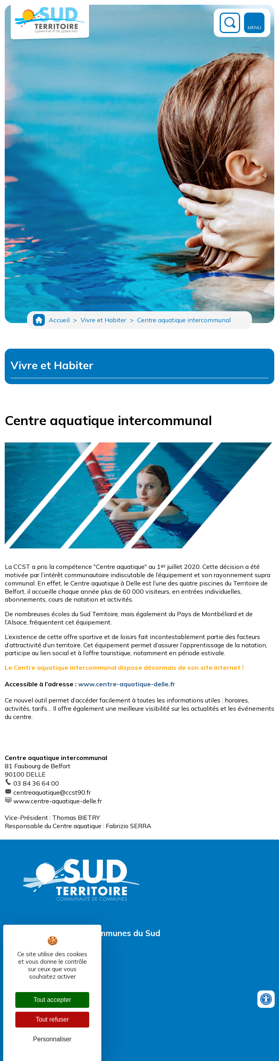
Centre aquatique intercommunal (184, 320)
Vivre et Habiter (103, 320)
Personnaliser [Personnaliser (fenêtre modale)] (52, 1039)
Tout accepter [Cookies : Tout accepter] (52, 999)
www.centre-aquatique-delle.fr (126, 684)
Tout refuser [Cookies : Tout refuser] (52, 1019)
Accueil (59, 320)
